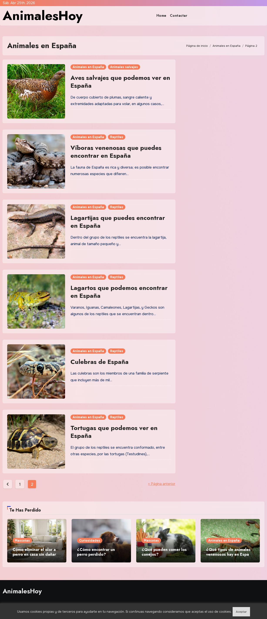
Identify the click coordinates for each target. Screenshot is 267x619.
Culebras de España (100, 361)
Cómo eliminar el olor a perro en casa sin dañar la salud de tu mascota (36, 554)
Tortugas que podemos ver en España (114, 431)
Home (161, 15)
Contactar (178, 15)
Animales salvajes (124, 67)
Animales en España (88, 67)
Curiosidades (89, 540)
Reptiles (116, 137)
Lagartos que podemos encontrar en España (119, 291)
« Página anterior (161, 484)
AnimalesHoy (42, 15)
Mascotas (22, 540)
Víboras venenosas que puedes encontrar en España (116, 151)
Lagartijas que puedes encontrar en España (118, 221)
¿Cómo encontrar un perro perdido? (96, 552)
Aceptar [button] (241, 612)
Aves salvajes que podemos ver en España (120, 81)
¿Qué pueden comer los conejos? (164, 552)
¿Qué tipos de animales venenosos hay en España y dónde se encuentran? (229, 554)
